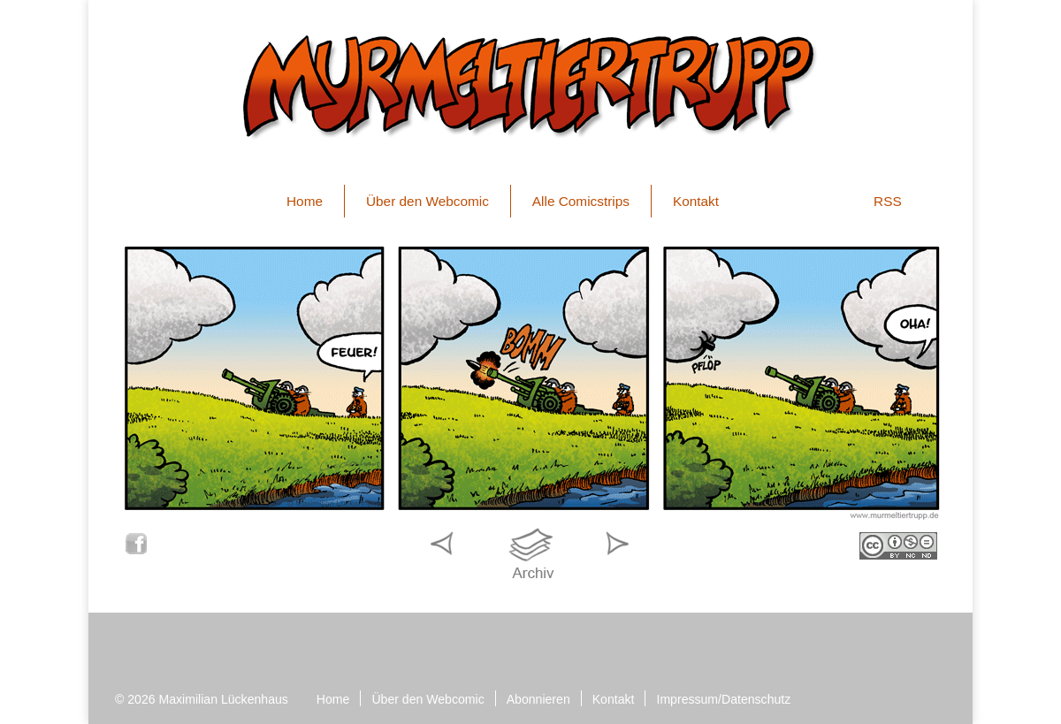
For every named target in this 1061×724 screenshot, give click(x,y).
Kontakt (696, 201)
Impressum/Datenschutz (723, 699)
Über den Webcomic (427, 201)
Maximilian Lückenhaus (223, 699)
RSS (888, 201)
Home (304, 201)
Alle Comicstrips (581, 201)
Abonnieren (538, 699)
